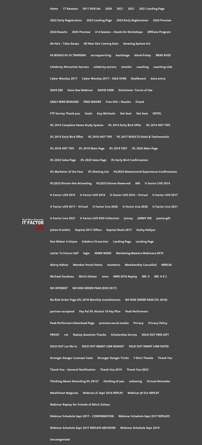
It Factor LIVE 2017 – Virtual (69, 206)
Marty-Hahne (59, 265)
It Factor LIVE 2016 (92, 195)
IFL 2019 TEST (118, 148)
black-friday (142, 55)
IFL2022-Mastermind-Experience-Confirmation (145, 171)
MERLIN (166, 265)
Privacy (138, 323)
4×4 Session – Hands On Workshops (119, 32)
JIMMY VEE (145, 218)
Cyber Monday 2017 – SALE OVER (104, 78)
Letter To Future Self (64, 253)
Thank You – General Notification (72, 369)
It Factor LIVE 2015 (62, 195)
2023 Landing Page (99, 20)
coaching (142, 67)
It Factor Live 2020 (105, 206)
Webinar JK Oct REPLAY (143, 393)
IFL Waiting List (98, 171)
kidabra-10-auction (95, 241)
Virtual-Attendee (158, 381)
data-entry (158, 78)
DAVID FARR (106, 90)
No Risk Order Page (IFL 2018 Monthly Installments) (85, 299)
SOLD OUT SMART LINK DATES (149, 346)
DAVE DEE (56, 90)
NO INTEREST (59, 288)
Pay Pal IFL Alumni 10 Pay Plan (100, 311)
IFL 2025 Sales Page (93, 160)
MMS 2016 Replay (125, 276)
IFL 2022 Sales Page (63, 160)
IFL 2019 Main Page (92, 148)
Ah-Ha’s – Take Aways (64, 43)
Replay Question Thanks (89, 334)
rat (66, 334)
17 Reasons (70, 8)
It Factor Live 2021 (165, 206)
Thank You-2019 (111, 369)
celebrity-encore (104, 67)
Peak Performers (136, 311)
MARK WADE (103, 253)
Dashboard (138, 78)
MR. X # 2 (160, 276)
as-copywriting (101, 55)
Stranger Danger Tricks (113, 358)
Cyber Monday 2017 (63, 78)
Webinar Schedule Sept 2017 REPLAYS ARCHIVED (83, 428)
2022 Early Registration (66, 20)
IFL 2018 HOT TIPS (62, 148)
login (86, 253)
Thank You (165, 358)
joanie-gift (163, 218)
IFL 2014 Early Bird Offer (124, 125)
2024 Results (58, 32)
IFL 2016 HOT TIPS (100, 136)
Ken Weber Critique (63, 241)
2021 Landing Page (151, 8)
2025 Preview (81, 32)
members (113, 265)
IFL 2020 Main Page (145, 148)
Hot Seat (126, 113)
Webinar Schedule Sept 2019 (140, 428)
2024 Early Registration (132, 20)
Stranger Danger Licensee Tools (71, 358)
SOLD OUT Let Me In (63, 346)
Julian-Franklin (60, 230)
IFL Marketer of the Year (66, 171)
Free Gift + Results (118, 102)
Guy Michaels (106, 113)
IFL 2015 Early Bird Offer (66, 136)
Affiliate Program (159, 32)
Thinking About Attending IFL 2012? (74, 381)
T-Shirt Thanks (143, 358)
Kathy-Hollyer (146, 230)
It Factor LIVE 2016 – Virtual (129, 195)
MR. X (146, 276)
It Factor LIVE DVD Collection (99, 218)
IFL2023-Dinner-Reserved (113, 183)
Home (54, 8)
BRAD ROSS (163, 55)
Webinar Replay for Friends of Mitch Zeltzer (80, 404)
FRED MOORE (92, 102)
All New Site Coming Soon (101, 43)
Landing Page (122, 241)
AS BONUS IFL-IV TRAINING (68, 55)
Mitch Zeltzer (88, 276)
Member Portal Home (87, 265)
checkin (126, 67)
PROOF (54, 334)
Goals (88, 113)
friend (140, 102)
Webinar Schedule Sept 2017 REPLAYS (144, 416)
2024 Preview (162, 20)
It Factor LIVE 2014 (157, 183)
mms (105, 276)
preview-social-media (114, 323)
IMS (137, 183)
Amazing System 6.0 (136, 43)
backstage (123, 55)
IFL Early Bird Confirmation (129, 160)
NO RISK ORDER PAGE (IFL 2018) (146, 299)
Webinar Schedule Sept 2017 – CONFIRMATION (82, 416)
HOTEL (157, 113)
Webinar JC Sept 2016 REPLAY (103, 393)
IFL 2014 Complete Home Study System (76, 125)
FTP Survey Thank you (65, 113)
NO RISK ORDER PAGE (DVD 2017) (94, 288)
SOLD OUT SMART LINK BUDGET (103, 346)
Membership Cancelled (141, 265)
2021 (120, 8)
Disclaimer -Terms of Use (135, 90)
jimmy (128, 218)
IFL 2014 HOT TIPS (158, 125)
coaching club (162, 67)
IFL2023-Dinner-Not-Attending (70, 183)
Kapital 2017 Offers (88, 230)
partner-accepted (62, 311)
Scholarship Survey (124, 334)
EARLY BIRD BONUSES (64, 102)
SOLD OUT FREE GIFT (155, 334)
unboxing (135, 381)
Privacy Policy (157, 323)
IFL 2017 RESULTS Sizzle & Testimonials (143, 136)
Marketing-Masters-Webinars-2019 (139, 253)
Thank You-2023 (137, 369)
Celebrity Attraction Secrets (69, 67)
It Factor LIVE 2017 (165, 195)
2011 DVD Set (92, 8)
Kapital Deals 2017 (119, 230)
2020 (108, 8)
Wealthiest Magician (64, 393)
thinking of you (113, 381)
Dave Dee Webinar (80, 90)
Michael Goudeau (62, 276)
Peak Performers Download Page (72, 323)
